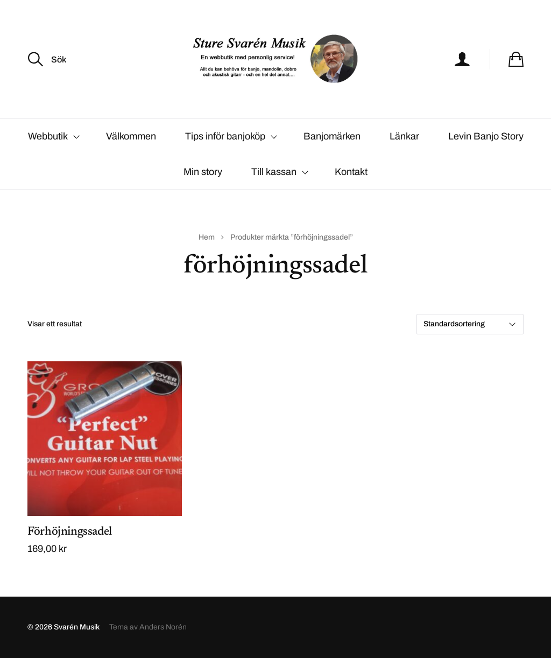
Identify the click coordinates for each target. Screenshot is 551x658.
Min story (202, 171)
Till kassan (273, 171)
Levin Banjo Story (486, 136)
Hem (207, 237)
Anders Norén (163, 627)
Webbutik (48, 136)
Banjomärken (332, 136)
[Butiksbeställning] (470, 324)
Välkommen (131, 136)
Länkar (404, 136)
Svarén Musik (77, 627)
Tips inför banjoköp (225, 136)
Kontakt (351, 171)
